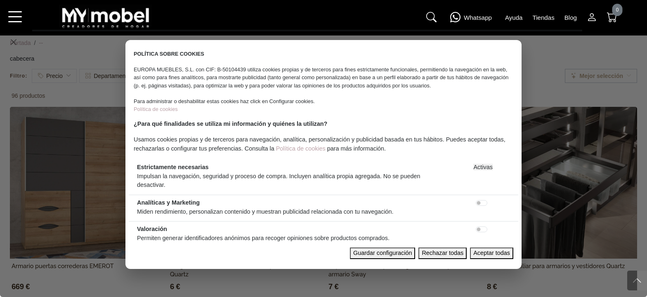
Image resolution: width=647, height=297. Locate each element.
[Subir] (637, 280)
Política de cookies (156, 109)
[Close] (13, 42)
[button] (15, 22)
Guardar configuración (382, 253)
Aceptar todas (491, 253)
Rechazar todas (442, 253)
